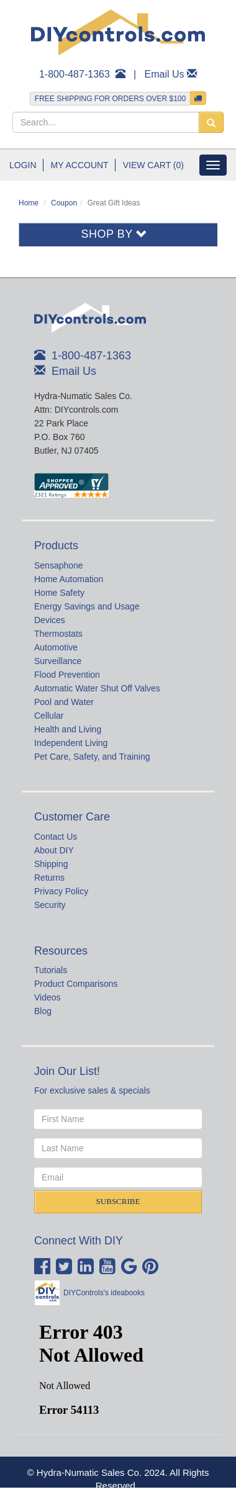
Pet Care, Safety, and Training (92, 757)
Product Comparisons (76, 984)
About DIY (54, 850)
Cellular (48, 716)
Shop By (114, 234)
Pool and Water (64, 702)
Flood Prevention (67, 675)
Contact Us (55, 837)
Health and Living (67, 729)
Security (50, 905)
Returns (49, 878)
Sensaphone (58, 565)
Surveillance (57, 661)
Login (23, 165)
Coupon (64, 203)
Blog (43, 1011)
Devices (49, 620)
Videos (47, 997)
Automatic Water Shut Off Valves (97, 688)
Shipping (51, 864)
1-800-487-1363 (74, 74)
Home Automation (68, 579)
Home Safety (59, 593)
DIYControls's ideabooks (104, 1292)
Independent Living (70, 743)
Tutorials (50, 970)
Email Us (164, 74)
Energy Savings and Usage (87, 606)
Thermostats (58, 634)
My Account (80, 165)
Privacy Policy (61, 891)
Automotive (56, 647)
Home (29, 203)
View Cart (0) (153, 165)
